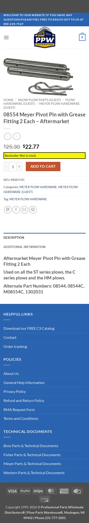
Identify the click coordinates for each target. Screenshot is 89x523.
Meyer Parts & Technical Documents (32, 463)
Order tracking (15, 346)
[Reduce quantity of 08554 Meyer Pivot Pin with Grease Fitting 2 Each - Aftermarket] (6, 166)
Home (8, 100)
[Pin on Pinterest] (33, 209)
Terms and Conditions (20, 418)
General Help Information (24, 382)
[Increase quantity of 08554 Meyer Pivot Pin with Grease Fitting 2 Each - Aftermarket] (19, 166)
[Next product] (7, 136)
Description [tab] (13, 237)
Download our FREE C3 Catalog (28, 328)
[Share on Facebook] (16, 209)
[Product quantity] (12, 166)
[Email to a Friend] (24, 209)
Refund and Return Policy (23, 400)
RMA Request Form (19, 409)
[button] (6, 37)
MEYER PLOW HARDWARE (38, 187)
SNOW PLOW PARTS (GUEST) (39, 100)
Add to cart (43, 166)
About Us (11, 373)
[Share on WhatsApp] (8, 209)
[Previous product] (16, 136)
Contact (9, 337)
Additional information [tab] (24, 247)
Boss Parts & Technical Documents (30, 445)
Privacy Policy (14, 391)
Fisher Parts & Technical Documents (32, 454)
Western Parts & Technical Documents (34, 472)
